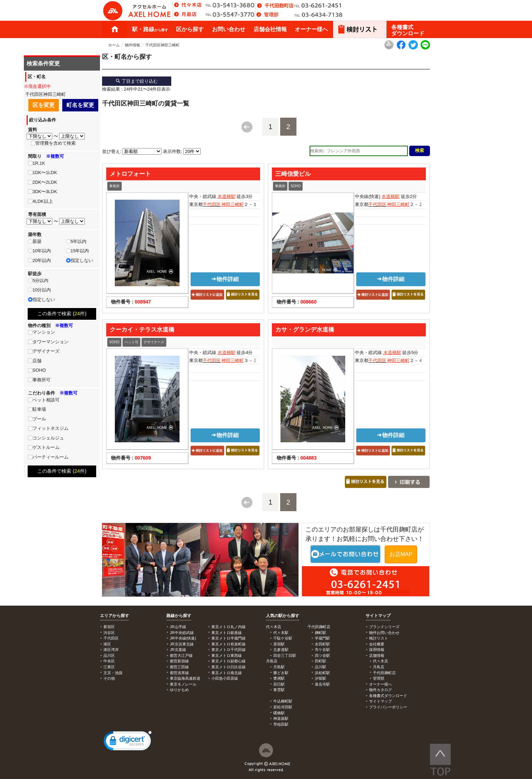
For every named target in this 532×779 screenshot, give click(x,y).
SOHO (296, 186)
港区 (107, 644)
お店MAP (401, 554)
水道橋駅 (227, 196)
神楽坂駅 (280, 718)
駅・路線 (150, 29)
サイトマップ (378, 615)
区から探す (190, 29)
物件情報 (132, 45)
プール (39, 419)
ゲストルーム (46, 447)
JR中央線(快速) (183, 638)
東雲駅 (279, 690)
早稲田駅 (280, 724)
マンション (44, 332)
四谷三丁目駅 (284, 655)
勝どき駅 (280, 673)
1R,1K (39, 163)
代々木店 (380, 661)
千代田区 (212, 204)
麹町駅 (320, 633)
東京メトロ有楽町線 (228, 644)
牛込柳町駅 (282, 701)
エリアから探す (114, 615)
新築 (37, 241)
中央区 (109, 661)
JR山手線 (178, 627)
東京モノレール (183, 684)
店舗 (37, 360)
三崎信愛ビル (293, 173)
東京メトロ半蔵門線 (228, 638)
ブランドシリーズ (384, 627)
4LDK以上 (43, 201)
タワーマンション (50, 341)
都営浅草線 (179, 673)
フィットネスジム (50, 428)
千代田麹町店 (384, 673)
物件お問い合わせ (384, 633)
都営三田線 (179, 667)
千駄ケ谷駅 (282, 638)
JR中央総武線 (182, 633)
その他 (109, 678)
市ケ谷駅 (322, 649)
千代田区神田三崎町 (162, 45)
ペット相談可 (46, 399)
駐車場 (39, 409)
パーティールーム (50, 457)
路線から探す (178, 615)
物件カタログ (380, 690)
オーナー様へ (311, 29)
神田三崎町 (232, 204)
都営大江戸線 (181, 655)
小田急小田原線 (224, 678)
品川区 (109, 655)
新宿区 (109, 627)
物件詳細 (225, 279)
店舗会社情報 (270, 29)
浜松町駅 (322, 673)
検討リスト (378, 638)
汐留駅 (320, 678)
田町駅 (320, 661)
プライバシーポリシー (388, 707)
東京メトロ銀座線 (226, 633)
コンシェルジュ (48, 438)
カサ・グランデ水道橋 (304, 329)
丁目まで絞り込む (137, 81)
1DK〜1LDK (45, 172)
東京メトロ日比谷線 (228, 667)
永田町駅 (322, 644)
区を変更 (44, 105)
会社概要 (376, 644)
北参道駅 (280, 649)
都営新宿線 (179, 661)
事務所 (114, 186)
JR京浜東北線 (182, 644)
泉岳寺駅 (322, 684)
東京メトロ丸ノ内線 (228, 627)
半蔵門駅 (322, 638)
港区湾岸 (111, 649)
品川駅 (320, 667)
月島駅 (279, 667)
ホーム (114, 29)
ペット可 (131, 342)
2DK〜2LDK (45, 182)
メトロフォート (130, 173)
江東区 (109, 667)
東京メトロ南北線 (226, 673)
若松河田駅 (282, 707)
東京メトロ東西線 (226, 655)
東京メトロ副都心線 (228, 661)
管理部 (378, 678)
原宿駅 (279, 644)
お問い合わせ (228, 29)
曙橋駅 (279, 713)
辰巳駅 (279, 684)
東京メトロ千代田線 (228, 649)
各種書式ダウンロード (407, 30)
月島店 (378, 667)
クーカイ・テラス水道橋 (142, 329)
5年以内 (78, 241)
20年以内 (42, 260)
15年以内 (80, 250)
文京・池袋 (112, 673)
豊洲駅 (279, 678)
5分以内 (40, 280)
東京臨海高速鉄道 (185, 678)
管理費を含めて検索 (55, 143)
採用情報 (376, 649)
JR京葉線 (178, 649)
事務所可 (42, 379)
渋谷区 (109, 633)
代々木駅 (280, 633)
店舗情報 (376, 655)
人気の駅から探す (282, 615)
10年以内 (42, 250)
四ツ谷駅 (322, 655)
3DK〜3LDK (45, 191)
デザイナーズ (154, 342)
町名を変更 (80, 105)
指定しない (82, 260)
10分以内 (42, 289)
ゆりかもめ (179, 690)
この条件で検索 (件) (61, 313)
